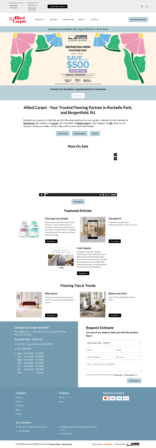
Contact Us (78, 96)
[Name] (99, 350)
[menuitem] (40, 19)
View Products (79, 133)
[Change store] (113, 343)
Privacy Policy (118, 375)
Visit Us (95, 133)
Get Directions (14, 5)
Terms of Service (129, 375)
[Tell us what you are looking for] (113, 366)
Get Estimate (134, 381)
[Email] (128, 350)
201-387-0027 (32, 10)
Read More (51, 241)
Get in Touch (62, 133)
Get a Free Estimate (138, 19)
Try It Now (115, 241)
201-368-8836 (14, 8)
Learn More (78, 202)
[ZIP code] (128, 357)
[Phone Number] (99, 357)
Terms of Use (67, 444)
